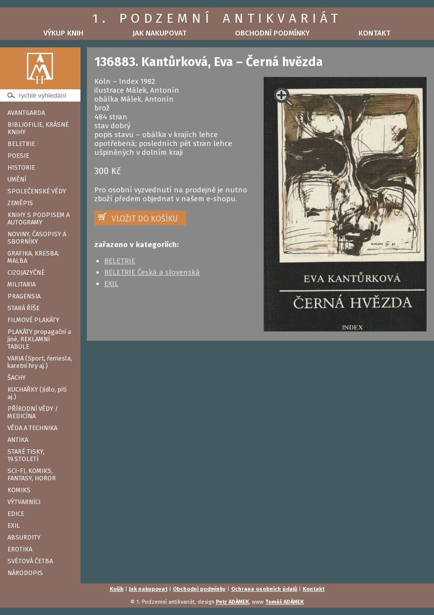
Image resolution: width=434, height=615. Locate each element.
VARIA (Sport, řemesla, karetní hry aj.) (39, 362)
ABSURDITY (23, 537)
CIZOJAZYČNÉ (25, 272)
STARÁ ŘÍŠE (23, 308)
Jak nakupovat (159, 33)
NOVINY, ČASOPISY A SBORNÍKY (36, 237)
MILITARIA (21, 284)
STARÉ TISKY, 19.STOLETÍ (25, 455)
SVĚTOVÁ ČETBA (30, 561)
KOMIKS (19, 490)
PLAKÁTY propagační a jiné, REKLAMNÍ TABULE (39, 339)
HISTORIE (21, 167)
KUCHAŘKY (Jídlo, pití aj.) (37, 393)
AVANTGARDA (26, 112)
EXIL (13, 525)
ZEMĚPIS (20, 203)
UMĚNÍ (16, 179)
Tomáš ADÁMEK (284, 602)
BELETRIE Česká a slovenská (152, 272)
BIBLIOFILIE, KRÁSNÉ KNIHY (38, 128)
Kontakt (374, 33)
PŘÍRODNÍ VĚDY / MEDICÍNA (32, 412)
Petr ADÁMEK (232, 602)
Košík (116, 589)
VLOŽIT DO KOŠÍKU (145, 218)
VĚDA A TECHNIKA (32, 428)
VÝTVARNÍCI (23, 502)
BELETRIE (21, 143)
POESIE (18, 155)
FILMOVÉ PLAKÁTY (33, 320)
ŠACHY (16, 377)
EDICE (15, 513)
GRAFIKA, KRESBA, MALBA (33, 257)
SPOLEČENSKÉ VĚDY (36, 191)
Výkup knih (63, 33)
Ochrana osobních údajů (264, 589)
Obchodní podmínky (272, 33)
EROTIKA (19, 549)
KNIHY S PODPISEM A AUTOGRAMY (38, 218)
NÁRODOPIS (25, 573)
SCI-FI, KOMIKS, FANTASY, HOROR (31, 474)
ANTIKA (17, 439)
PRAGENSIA (23, 296)
